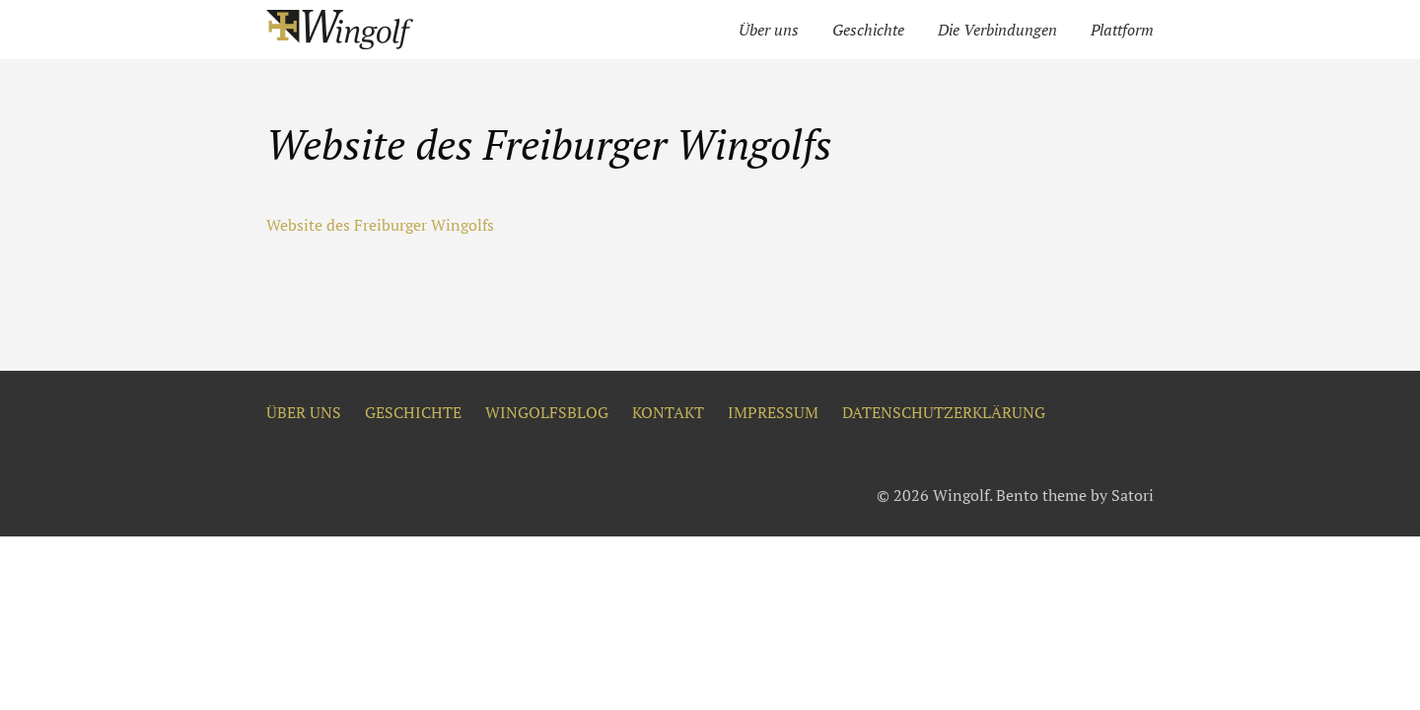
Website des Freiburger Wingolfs (380, 225)
